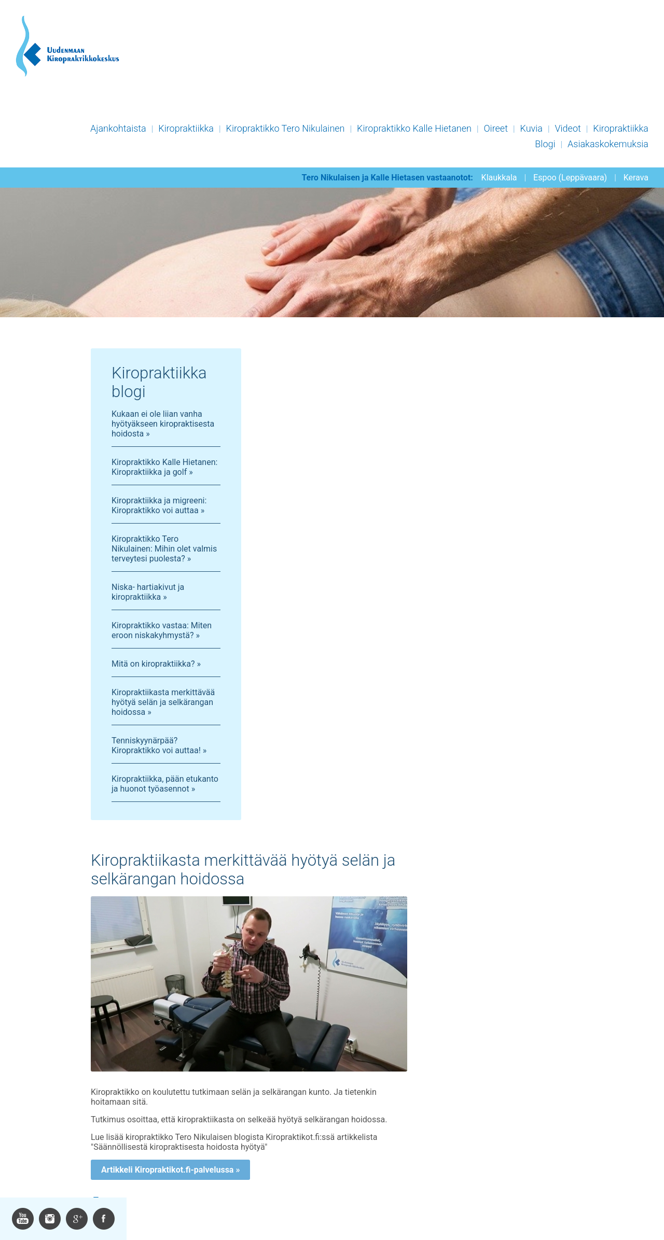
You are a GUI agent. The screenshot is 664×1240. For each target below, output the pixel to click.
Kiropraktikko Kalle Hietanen (414, 128)
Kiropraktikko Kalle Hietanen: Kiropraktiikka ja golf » (164, 467)
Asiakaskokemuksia (608, 143)
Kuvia (531, 128)
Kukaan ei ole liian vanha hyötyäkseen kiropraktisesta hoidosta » (163, 424)
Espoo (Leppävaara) (570, 177)
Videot (567, 128)
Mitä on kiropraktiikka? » (156, 664)
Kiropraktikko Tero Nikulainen (285, 128)
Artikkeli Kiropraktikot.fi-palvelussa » (170, 1170)
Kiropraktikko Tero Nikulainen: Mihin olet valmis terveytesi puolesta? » (164, 548)
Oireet (495, 128)
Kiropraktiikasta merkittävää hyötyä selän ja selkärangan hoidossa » (163, 702)
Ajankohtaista (118, 128)
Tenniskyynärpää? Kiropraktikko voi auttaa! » (159, 745)
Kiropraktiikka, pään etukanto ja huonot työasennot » (165, 784)
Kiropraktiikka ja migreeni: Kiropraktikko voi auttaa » (159, 505)
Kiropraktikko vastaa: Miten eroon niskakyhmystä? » (162, 630)
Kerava (636, 177)
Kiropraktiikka (186, 128)
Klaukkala (499, 177)
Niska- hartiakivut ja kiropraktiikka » (148, 592)
